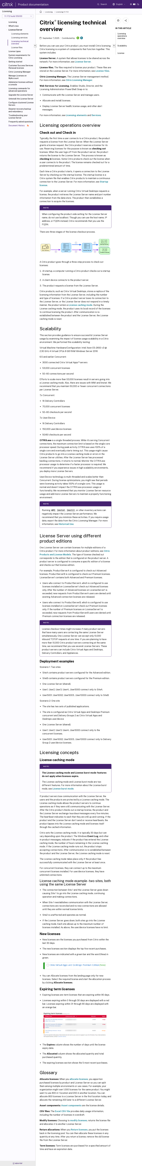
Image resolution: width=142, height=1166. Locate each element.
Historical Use (66, 524)
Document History (18, 125)
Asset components (71, 1105)
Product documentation (33, 4)
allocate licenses (79, 1079)
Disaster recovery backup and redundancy (19, 110)
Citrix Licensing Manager (19, 72)
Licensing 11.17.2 (62, 12)
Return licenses (79, 1129)
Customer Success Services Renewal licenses (20, 66)
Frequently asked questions (20, 122)
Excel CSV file (62, 1111)
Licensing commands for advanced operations (19, 89)
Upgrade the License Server (20, 95)
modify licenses (78, 1120)
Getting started (15, 62)
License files (16, 47)
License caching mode (80, 305)
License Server (15, 30)
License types (14, 51)
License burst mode (63, 788)
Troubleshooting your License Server (18, 116)
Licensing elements (19, 34)
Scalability (122, 47)
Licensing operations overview (122, 37)
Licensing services (19, 38)
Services (96, 115)
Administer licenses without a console (20, 83)
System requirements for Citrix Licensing (19, 56)
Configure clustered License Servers (21, 103)
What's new (13, 26)
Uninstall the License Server (20, 99)
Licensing (12, 22)
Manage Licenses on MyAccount (17, 77)
